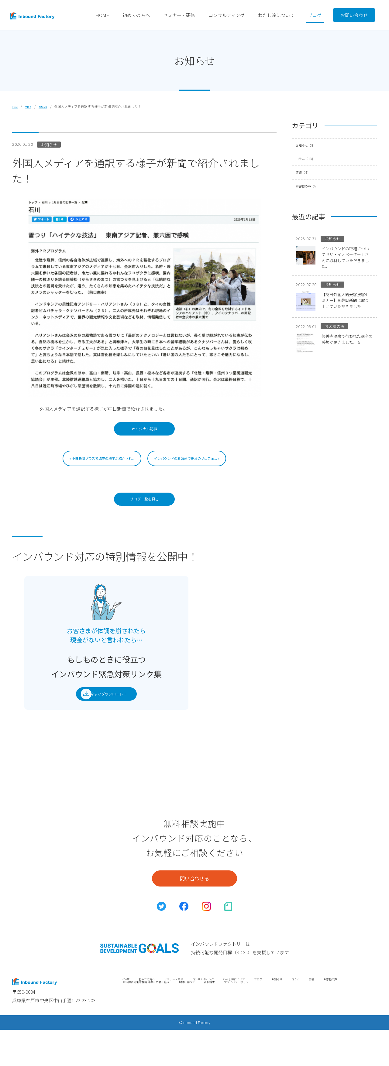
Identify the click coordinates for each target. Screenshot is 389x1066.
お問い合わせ (354, 15)
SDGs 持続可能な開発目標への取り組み (185, 1023)
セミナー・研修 (179, 15)
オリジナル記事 (144, 432)
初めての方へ (136, 15)
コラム (311, 159)
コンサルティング (226, 15)
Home (16, 106)
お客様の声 (314, 186)
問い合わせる (194, 902)
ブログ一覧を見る (144, 510)
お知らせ (52, 106)
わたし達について (276, 15)
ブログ (315, 15)
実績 (307, 172)
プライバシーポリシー (306, 1023)
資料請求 (270, 1023)
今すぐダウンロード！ (101, 711)
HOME (102, 15)
